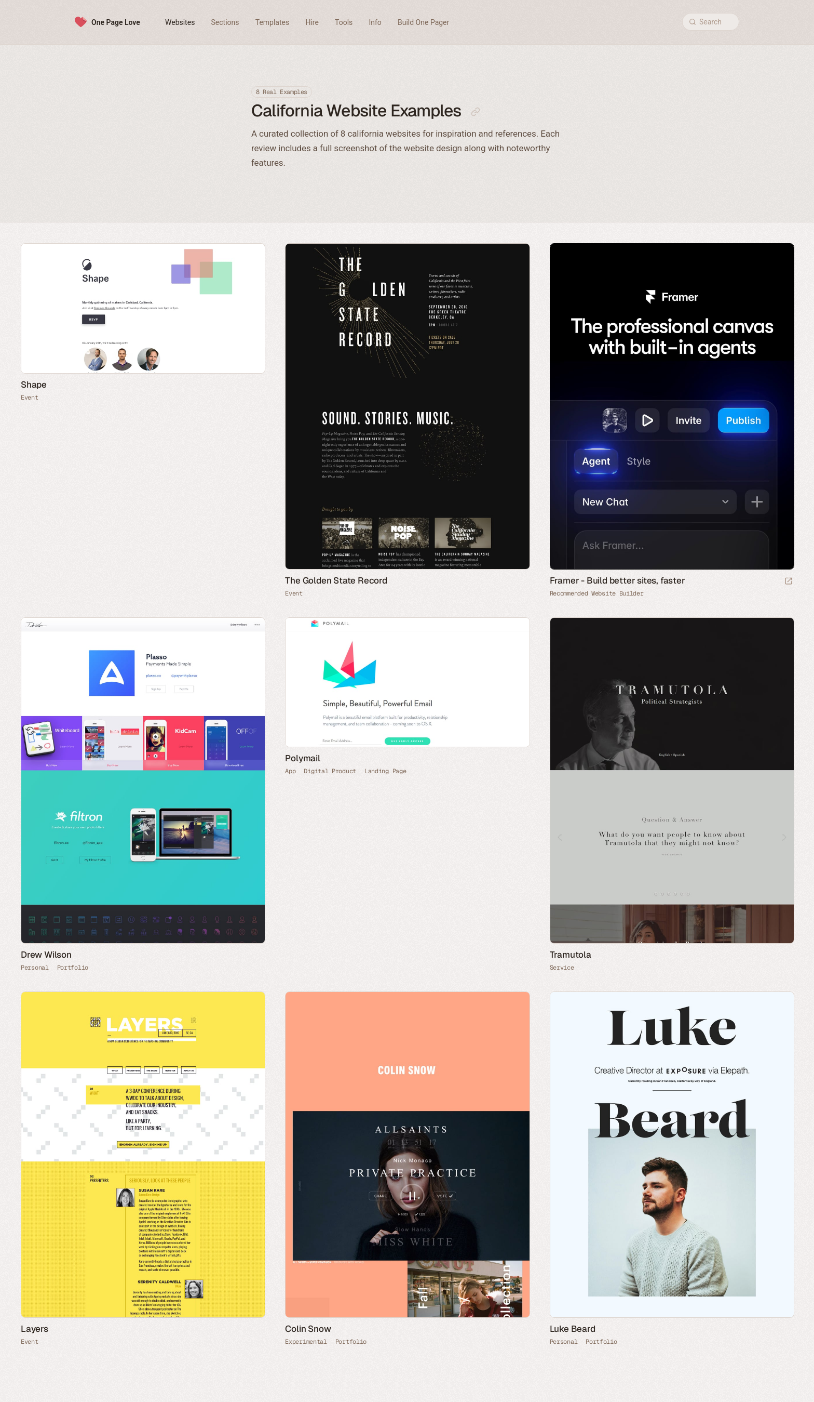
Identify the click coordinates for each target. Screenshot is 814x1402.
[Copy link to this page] (475, 111)
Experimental (306, 1342)
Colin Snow (308, 1328)
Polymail (302, 758)
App (290, 771)
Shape (34, 384)
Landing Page (385, 771)
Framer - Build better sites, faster (617, 580)
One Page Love (115, 22)
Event (29, 397)
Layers (34, 1328)
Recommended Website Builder (597, 593)
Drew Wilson (46, 954)
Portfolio (72, 967)
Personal (35, 967)
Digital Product (330, 771)
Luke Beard (572, 1328)
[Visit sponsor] (788, 581)
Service (562, 967)
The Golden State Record (336, 580)
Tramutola (570, 954)
